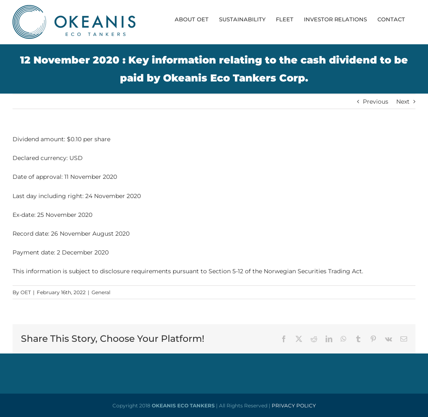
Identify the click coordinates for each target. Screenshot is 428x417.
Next (403, 101)
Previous (375, 101)
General (101, 292)
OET (25, 292)
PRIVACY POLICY (294, 405)
